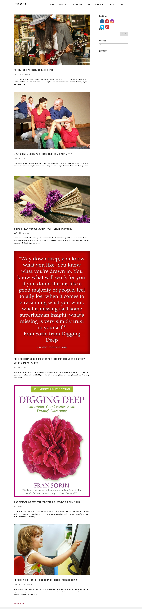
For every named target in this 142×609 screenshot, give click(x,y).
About (123, 4)
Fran (17, 158)
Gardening (77, 4)
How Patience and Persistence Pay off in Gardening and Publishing (47, 502)
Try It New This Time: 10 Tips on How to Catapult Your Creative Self (47, 580)
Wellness (30, 584)
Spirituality (100, 4)
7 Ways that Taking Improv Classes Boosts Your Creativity (43, 154)
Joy (88, 4)
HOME (51, 4)
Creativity (63, 4)
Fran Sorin (19, 74)
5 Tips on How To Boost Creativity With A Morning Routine (43, 228)
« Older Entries (19, 603)
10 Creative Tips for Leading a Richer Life (34, 70)
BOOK (112, 4)
